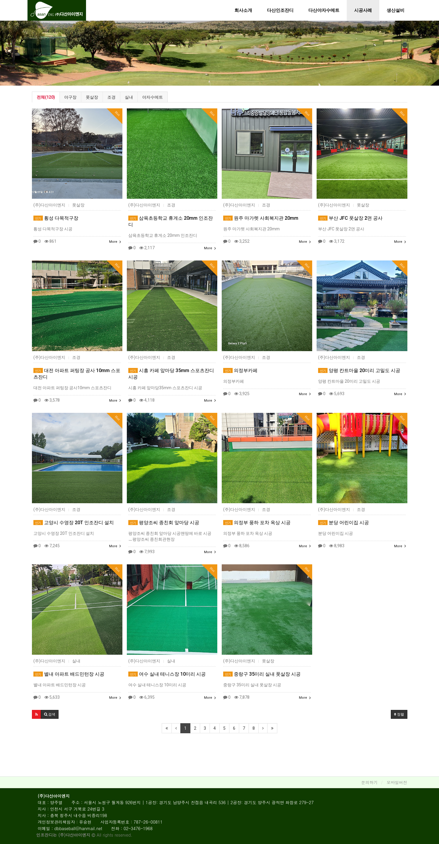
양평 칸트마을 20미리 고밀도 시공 (359, 370)
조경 (111, 97)
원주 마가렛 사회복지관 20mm (260, 218)
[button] (36, 714)
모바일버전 (397, 782)
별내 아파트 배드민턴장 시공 (68, 674)
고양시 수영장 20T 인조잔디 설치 (73, 522)
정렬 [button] (399, 714)
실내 (129, 97)
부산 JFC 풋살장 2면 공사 (350, 218)
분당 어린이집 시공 (343, 522)
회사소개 (243, 10)
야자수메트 (152, 97)
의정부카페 (240, 370)
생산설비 (395, 10)
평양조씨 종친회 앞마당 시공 (163, 522)
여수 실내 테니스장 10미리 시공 (167, 674)
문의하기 (369, 782)
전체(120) (46, 97)
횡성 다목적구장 (55, 218)
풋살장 (92, 97)
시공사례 (363, 10)
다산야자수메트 (323, 10)
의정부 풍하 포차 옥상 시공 (257, 522)
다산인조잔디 (280, 10)
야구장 (70, 97)
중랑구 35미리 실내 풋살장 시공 (262, 674)
